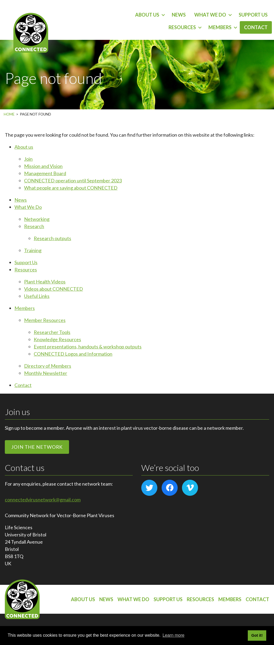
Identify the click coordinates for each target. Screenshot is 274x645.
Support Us (253, 15)
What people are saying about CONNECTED (70, 188)
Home (9, 114)
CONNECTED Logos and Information (73, 354)
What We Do (210, 15)
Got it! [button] (256, 635)
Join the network (37, 447)
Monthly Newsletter (45, 373)
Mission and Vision (43, 166)
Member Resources (45, 320)
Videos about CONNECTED (53, 289)
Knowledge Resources (57, 339)
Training (32, 250)
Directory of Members (47, 366)
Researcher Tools (52, 332)
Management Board (45, 173)
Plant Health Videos (45, 282)
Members (219, 27)
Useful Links (37, 296)
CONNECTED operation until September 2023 (73, 180)
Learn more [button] (173, 635)
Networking (37, 219)
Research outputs (52, 238)
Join (28, 159)
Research (34, 226)
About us (147, 15)
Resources (182, 27)
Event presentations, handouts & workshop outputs (88, 347)
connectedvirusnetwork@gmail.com (43, 499)
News (179, 15)
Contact (256, 27)
